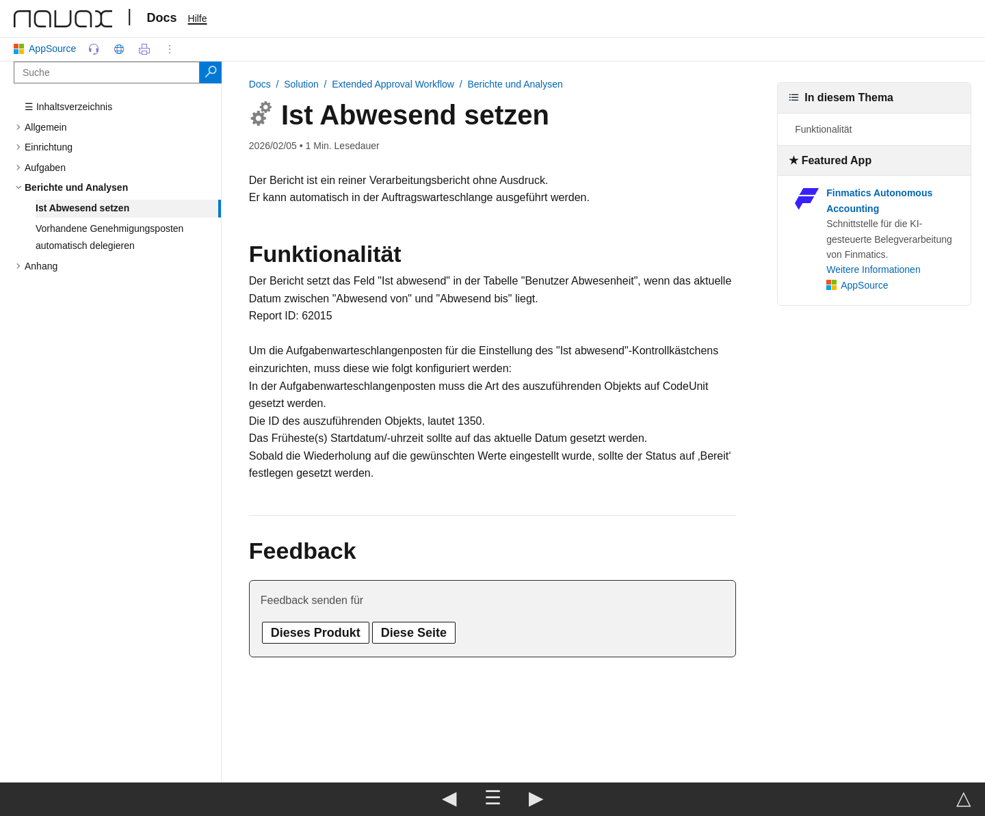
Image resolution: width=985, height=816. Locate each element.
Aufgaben (45, 167)
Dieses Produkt (315, 633)
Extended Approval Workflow (393, 84)
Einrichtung (49, 147)
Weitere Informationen (873, 269)
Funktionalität (823, 129)
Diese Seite (414, 633)
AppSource (47, 48)
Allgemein (45, 127)
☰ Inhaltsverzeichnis (68, 106)
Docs (162, 18)
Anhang (41, 266)
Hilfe (197, 18)
